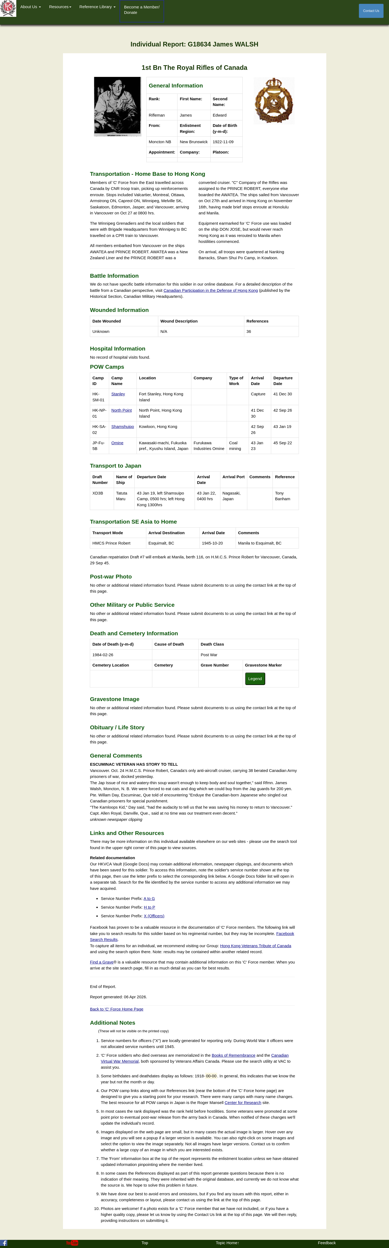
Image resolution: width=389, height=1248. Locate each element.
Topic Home (226, 1242)
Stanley (118, 394)
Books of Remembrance (233, 1055)
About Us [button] (30, 6)
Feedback (327, 1242)
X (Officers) (154, 916)
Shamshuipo (122, 426)
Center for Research (243, 1102)
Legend (255, 678)
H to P (149, 907)
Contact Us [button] (371, 11)
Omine (117, 442)
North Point (121, 410)
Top (145, 1242)
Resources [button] (60, 6)
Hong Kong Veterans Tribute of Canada (255, 945)
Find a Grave (101, 962)
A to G (149, 898)
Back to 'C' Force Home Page (116, 1009)
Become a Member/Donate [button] (142, 10)
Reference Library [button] (98, 6)
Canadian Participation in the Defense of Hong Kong (210, 290)
